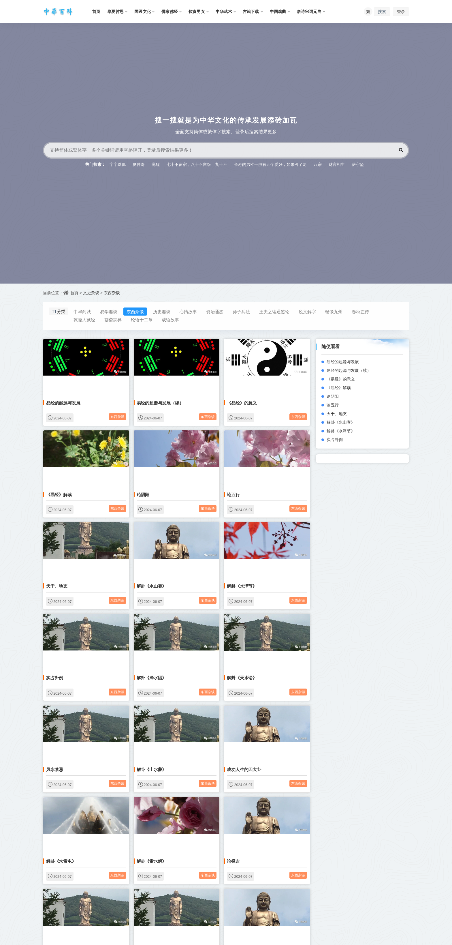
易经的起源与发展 (63, 403)
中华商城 (82, 311)
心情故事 (188, 311)
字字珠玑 (118, 164)
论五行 (233, 494)
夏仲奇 (139, 164)
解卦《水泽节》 (242, 586)
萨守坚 (358, 164)
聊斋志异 (113, 319)
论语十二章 (141, 319)
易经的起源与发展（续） (160, 403)
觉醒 (156, 164)
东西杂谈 (112, 292)
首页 (74, 292)
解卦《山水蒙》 (152, 769)
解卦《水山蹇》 (152, 586)
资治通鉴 (214, 311)
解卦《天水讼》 (242, 677)
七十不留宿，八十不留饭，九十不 (197, 164)
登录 (401, 11)
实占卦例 (54, 677)
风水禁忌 (54, 769)
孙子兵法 (241, 311)
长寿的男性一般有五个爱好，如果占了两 (270, 164)
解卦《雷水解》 (152, 861)
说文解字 (307, 311)
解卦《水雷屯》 (61, 861)
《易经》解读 (59, 494)
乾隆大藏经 (84, 319)
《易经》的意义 (242, 403)
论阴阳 (143, 494)
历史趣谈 (161, 311)
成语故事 (170, 319)
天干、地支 (56, 586)
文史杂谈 (91, 292)
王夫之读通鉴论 (274, 311)
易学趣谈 (108, 311)
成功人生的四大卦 (244, 769)
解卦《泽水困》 (152, 677)
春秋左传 (360, 311)
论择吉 (233, 861)
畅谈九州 (333, 311)
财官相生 (337, 164)
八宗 (318, 164)
